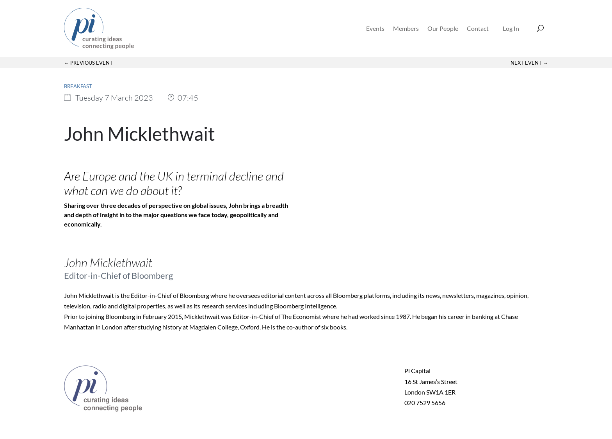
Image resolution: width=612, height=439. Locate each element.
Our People (442, 28)
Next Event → (529, 63)
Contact (478, 28)
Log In (511, 28)
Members (406, 28)
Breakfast (78, 86)
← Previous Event (88, 63)
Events (375, 28)
